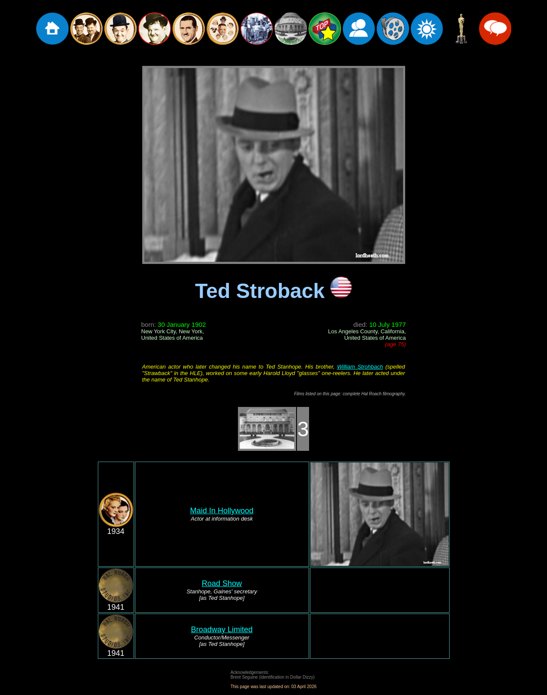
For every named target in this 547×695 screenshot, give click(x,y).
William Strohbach (360, 366)
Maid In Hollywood (221, 510)
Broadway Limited (222, 629)
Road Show (222, 583)
